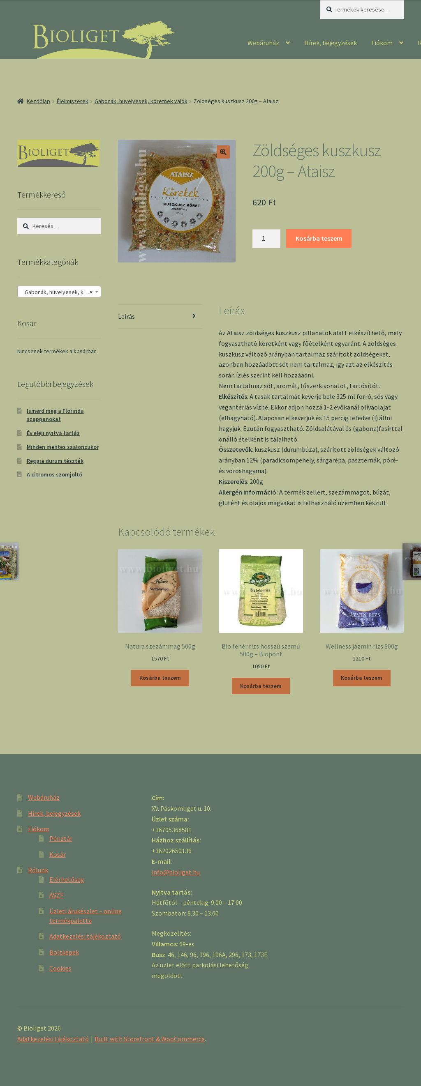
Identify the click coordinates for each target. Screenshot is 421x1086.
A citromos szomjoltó (54, 474)
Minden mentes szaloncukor (63, 447)
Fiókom (382, 43)
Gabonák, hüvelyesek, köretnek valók (141, 101)
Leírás (126, 316)
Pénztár (60, 838)
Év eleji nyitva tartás (53, 433)
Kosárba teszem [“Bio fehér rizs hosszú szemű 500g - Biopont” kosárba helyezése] (261, 686)
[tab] (160, 317)
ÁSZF (56, 895)
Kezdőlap (38, 101)
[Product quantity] (266, 238)
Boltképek (64, 952)
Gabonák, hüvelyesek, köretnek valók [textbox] (61, 292)
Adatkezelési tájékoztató (85, 936)
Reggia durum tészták (55, 461)
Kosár (57, 854)
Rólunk (38, 870)
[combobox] (59, 291)
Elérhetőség (66, 879)
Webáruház (263, 43)
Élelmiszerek (72, 101)
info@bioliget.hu (176, 872)
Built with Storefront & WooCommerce (150, 1039)
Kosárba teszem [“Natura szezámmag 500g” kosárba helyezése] (160, 677)
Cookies (60, 968)
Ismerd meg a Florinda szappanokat (55, 415)
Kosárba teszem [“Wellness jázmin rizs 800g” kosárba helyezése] (361, 677)
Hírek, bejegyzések (330, 43)
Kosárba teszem (319, 238)
